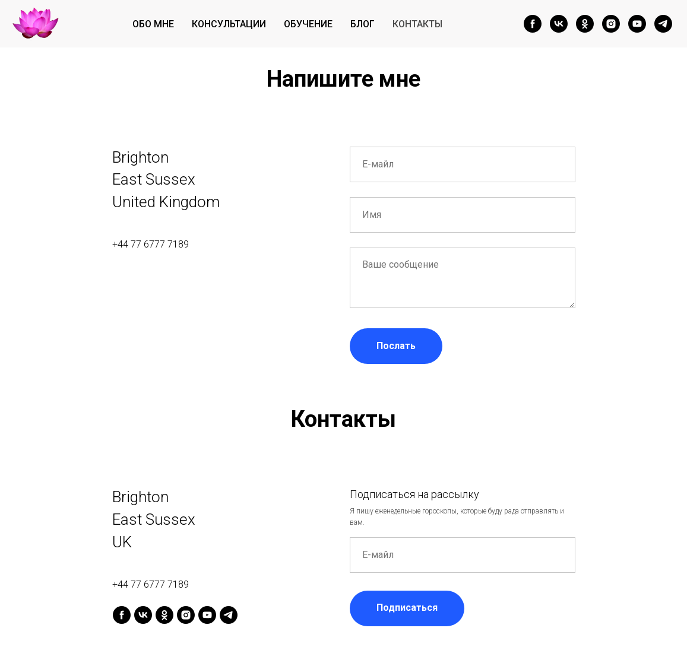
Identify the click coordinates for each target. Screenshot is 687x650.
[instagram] (611, 24)
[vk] (559, 24)
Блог (362, 24)
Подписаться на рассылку (414, 494)
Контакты (417, 24)
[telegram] (663, 24)
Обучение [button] (308, 24)
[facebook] (533, 24)
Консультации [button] (229, 24)
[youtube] (637, 24)
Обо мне (153, 24)
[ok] (585, 24)
